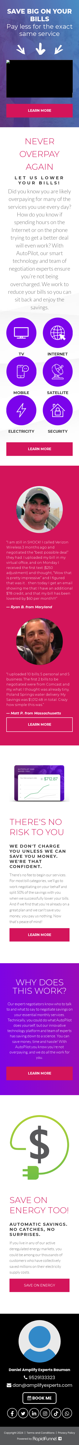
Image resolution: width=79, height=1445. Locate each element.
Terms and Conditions (41, 1433)
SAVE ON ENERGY (39, 1285)
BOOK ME (39, 1398)
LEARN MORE (39, 111)
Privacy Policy (66, 1433)
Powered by (39, 1439)
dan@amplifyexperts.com (39, 1385)
